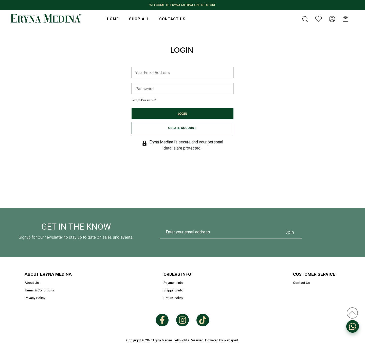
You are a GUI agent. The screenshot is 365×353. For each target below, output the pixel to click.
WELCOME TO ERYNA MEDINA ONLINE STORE (182, 5)
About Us (32, 283)
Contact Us (172, 19)
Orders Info (177, 274)
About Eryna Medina (48, 274)
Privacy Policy (35, 298)
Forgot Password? (144, 100)
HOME (113, 19)
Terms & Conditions (39, 290)
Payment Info (173, 283)
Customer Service (314, 274)
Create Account (182, 128)
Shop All (139, 19)
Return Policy (173, 298)
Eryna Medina (163, 340)
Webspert (231, 340)
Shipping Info (173, 290)
